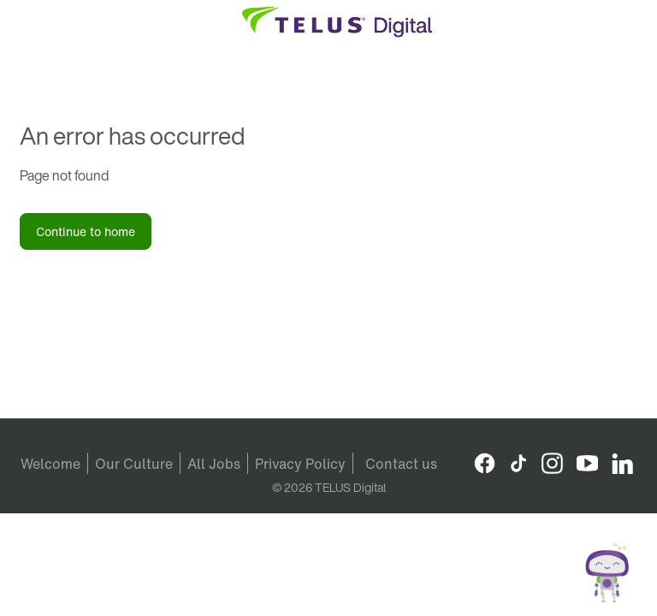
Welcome (50, 463)
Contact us (401, 463)
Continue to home (85, 231)
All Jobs (213, 463)
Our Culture (134, 463)
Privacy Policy (300, 463)
